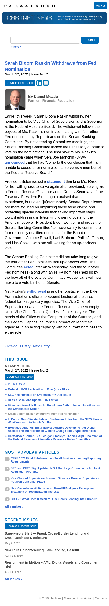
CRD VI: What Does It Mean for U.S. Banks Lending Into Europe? (54, 499)
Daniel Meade (46, 96)
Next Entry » (42, 346)
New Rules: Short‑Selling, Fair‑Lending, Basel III (42, 550)
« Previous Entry (18, 346)
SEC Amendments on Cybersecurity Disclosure (39, 394)
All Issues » (14, 579)
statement (56, 181)
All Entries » (14, 507)
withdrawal (36, 291)
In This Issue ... (18, 384)
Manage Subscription (78, 598)
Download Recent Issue (21, 526)
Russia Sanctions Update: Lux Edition (33, 400)
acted (29, 267)
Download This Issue (20, 376)
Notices (56, 598)
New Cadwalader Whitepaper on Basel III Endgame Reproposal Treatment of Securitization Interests (52, 490)
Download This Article (20, 83)
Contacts (101, 598)
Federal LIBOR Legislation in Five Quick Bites (38, 389)
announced (15, 162)
